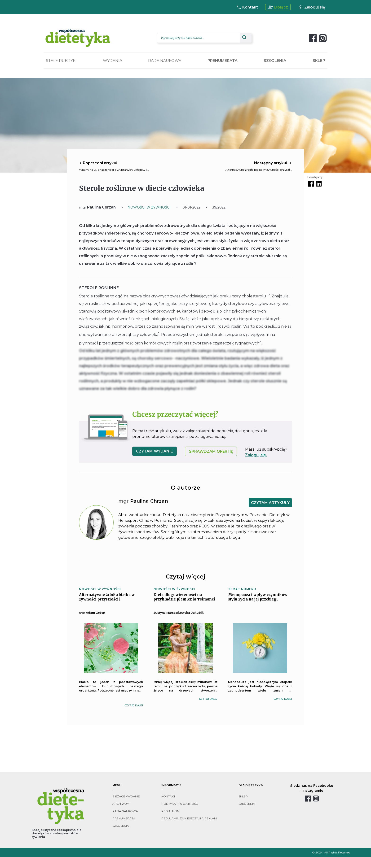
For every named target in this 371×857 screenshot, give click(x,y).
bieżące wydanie (126, 796)
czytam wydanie (154, 451)
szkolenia (120, 825)
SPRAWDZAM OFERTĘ (211, 451)
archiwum (120, 803)
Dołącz (278, 7)
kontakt (168, 796)
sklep (243, 796)
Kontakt (247, 7)
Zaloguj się (311, 7)
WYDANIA (112, 60)
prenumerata (123, 818)
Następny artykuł (273, 163)
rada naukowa (125, 811)
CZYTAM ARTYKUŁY (270, 502)
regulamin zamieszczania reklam (189, 818)
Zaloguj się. (256, 455)
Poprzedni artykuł (98, 163)
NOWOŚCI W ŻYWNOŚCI (149, 207)
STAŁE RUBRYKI (61, 60)
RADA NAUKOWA (164, 60)
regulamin (170, 811)
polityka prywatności (180, 803)
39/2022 (218, 207)
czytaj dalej (133, 705)
